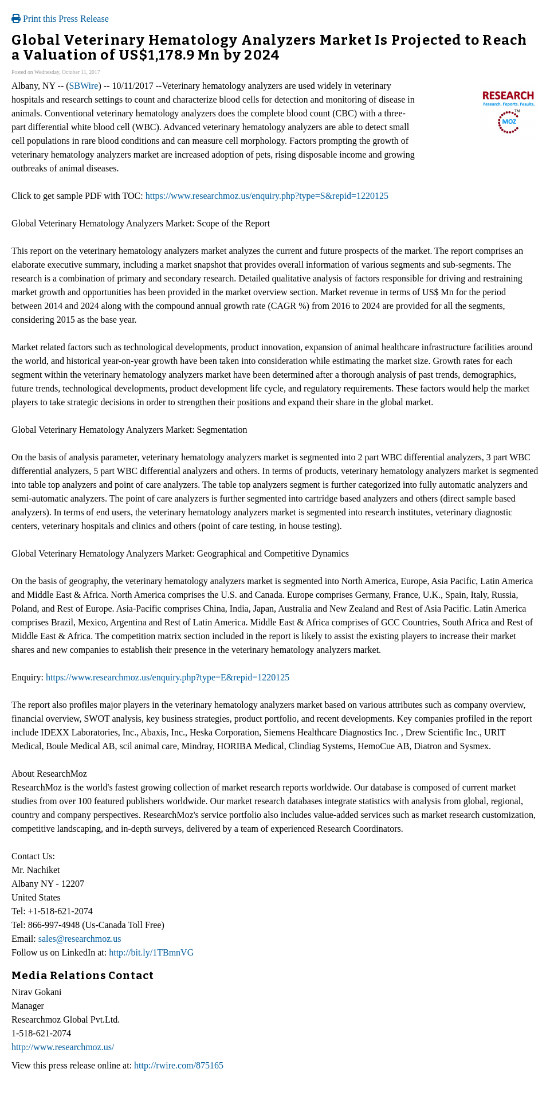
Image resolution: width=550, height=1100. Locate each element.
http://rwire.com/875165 (178, 1065)
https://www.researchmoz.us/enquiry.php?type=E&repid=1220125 (167, 677)
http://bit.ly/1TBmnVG (151, 952)
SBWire (84, 86)
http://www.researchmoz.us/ (62, 1047)
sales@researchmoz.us (79, 939)
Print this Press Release (60, 19)
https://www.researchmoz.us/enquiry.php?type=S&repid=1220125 (267, 196)
